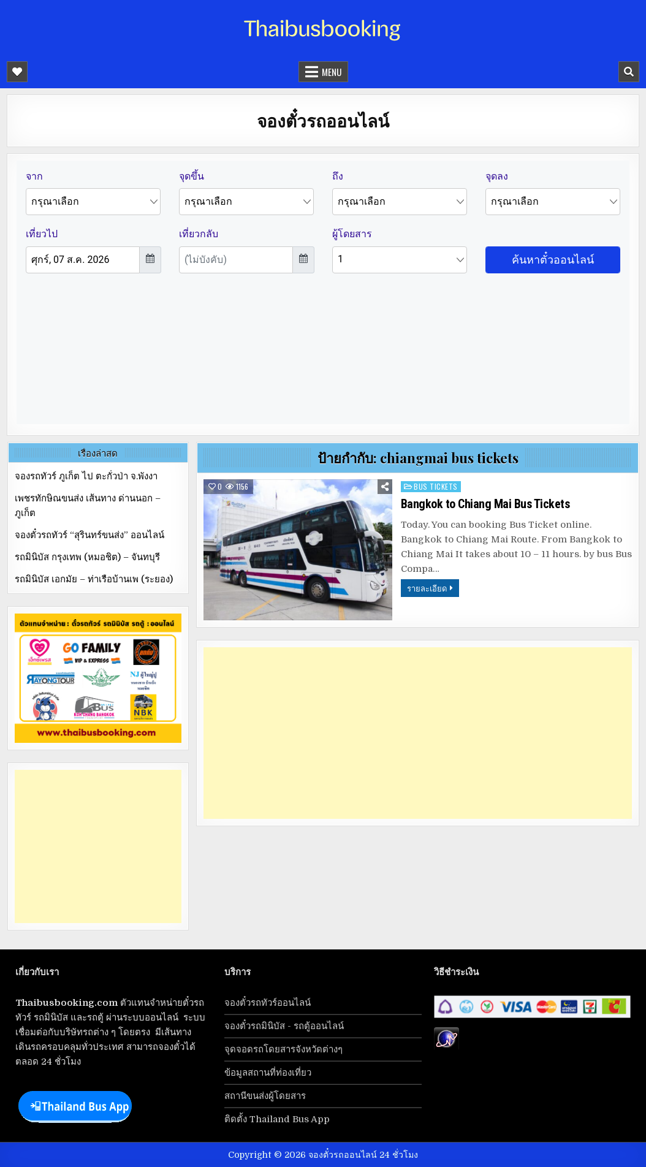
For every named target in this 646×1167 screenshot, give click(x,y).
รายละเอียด (427, 588)
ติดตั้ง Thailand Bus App (277, 1119)
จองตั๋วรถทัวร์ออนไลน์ (267, 1002)
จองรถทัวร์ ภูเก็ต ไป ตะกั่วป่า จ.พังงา (86, 476)
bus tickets (436, 486)
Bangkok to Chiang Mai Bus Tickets (485, 503)
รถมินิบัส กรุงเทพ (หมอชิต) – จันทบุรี (87, 557)
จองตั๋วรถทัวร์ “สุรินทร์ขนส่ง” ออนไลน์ (89, 535)
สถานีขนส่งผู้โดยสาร (265, 1095)
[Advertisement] (417, 733)
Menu (331, 71)
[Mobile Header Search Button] (628, 71)
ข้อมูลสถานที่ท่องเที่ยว (267, 1072)
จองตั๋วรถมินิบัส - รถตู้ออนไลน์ (284, 1026)
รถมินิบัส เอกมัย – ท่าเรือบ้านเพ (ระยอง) (94, 579)
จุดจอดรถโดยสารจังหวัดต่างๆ (283, 1049)
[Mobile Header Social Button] (17, 71)
